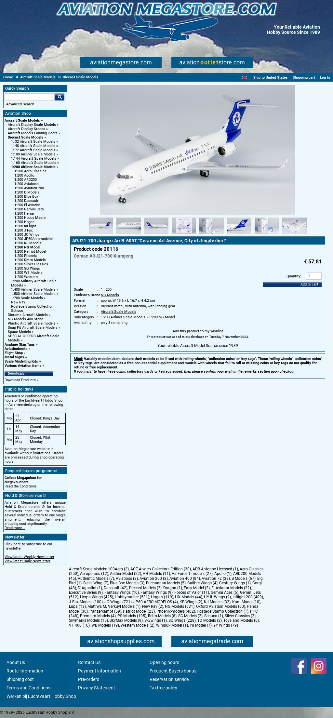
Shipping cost (20, 679)
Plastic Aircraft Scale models (32, 323)
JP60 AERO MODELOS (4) (155, 602)
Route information (25, 670)
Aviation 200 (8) (154, 578)
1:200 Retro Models (30, 260)
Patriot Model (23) (139, 611)
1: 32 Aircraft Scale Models (33, 142)
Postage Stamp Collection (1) (222, 611)
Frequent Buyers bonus (173, 670)
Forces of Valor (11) (191, 592)
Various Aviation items (23, 366)
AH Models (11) (156, 573)
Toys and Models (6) (241, 620)
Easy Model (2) (197, 588)
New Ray (18, 302)
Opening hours (164, 662)
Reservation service (169, 679)
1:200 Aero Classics (30, 171)
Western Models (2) (137, 625)
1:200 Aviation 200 (29, 188)
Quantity (293, 276)
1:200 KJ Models (27, 243)
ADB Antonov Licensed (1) (215, 569)
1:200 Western (26, 277)
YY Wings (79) (225, 625)
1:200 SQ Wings (27, 268)
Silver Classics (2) (240, 616)
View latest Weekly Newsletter (29, 557)
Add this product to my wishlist (198, 331)
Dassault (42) (115, 588)
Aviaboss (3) (127, 578)
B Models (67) (244, 578)
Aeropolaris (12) (94, 573)
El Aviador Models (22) (231, 588)
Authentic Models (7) (96, 578)
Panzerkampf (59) (105, 611)
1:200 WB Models (28, 273)
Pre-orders (88, 679)
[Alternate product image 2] (128, 234)
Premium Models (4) (98, 616)
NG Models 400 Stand (25, 319)
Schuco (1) (213, 616)
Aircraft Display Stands (26, 129)
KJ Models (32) (217, 602)
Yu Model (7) (201, 625)
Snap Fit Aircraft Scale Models (33, 328)
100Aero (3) (118, 569)
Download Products (20, 380)
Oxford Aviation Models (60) (220, 606)
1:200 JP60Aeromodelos (34, 239)
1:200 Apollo (24, 175)
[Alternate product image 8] (294, 234)
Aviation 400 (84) (184, 578)
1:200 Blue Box (26, 196)
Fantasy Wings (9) (156, 592)
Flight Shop (14, 353)
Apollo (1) (223, 573)
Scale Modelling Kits (21, 361)
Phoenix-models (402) (175, 611)
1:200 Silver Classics (31, 264)
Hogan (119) (162, 597)
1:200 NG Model (27, 247)
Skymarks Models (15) (88, 620)
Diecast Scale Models (25, 137)
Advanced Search (20, 104)
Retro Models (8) (162, 616)
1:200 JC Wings (26, 235)
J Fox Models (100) (86, 602)
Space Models (19, 332)
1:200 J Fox (23, 230)
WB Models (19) (105, 625)
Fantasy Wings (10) (121, 592)
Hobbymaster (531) (132, 597)
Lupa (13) (77, 606)
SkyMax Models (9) (126, 620)
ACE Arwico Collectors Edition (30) (160, 569)
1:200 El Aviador (27, 205)
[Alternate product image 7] (267, 234)
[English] (244, 77)
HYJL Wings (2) (217, 597)
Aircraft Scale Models (22, 120)
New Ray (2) (152, 606)
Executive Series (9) (86, 592)
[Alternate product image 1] (101, 234)
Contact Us (89, 662)
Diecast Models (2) (145, 588)
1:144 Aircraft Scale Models (33, 158)
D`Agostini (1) (90, 588)
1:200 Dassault (26, 201)
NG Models (110, 295)
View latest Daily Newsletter (27, 561)
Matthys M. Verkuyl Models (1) (113, 606)
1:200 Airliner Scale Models (33, 167)
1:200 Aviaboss (26, 184)
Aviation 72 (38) (216, 578)
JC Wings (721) (118, 602)
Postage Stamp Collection (32, 306)
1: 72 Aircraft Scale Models (33, 150)
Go (59, 96)
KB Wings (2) (191, 602)
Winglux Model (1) (172, 625)
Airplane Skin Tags (20, 344)
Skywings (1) (155, 620)
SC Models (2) (190, 616)
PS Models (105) (131, 616)
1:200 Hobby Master (30, 218)
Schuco (17, 311)
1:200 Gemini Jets (29, 209)
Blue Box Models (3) (127, 583)
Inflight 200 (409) (248, 597)
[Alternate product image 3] (156, 234)
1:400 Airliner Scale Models (33, 289)
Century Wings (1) (235, 583)
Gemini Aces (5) (224, 592)
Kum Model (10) (246, 602)
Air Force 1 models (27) (192, 573)
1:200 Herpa (24, 213)
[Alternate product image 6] (239, 234)
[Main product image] (197, 213)
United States (277, 77)
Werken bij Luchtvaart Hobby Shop (41, 696)
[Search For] (30, 96)
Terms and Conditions (28, 687)
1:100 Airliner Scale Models (33, 154)
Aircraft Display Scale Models (32, 125)
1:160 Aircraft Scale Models (33, 163)
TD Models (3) (209, 620)
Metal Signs (14, 357)
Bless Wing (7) (95, 583)
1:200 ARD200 (25, 180)
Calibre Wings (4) (202, 583)
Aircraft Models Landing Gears (33, 133)
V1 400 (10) (79, 625)
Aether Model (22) (125, 573)
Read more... (15, 528)
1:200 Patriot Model (30, 251)
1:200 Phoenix (25, 256)
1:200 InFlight (25, 226)
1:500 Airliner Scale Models (33, 294)
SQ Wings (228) (182, 620)
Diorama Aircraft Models (28, 315)
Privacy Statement (96, 687)
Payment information (99, 670)
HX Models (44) (188, 597)
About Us (16, 662)
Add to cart (309, 284)
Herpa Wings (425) (96, 597)
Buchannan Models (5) (166, 583)
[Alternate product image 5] (211, 234)
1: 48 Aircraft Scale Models (33, 146)
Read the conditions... (22, 486)
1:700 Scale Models (27, 298)
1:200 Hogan (24, 222)
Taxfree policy (163, 687)
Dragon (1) (172, 588)
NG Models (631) (179, 606)
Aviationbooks (16, 349)
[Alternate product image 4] (184, 234)
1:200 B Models (26, 192)
